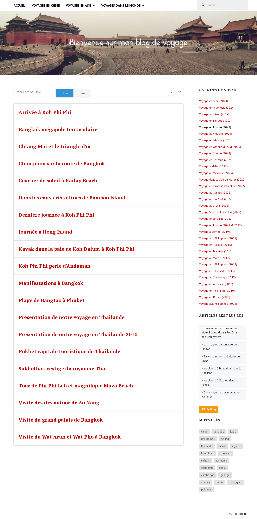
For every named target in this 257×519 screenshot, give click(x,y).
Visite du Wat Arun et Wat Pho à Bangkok (70, 436)
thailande (207, 446)
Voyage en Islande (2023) (215, 140)
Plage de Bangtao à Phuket (51, 300)
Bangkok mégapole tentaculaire (58, 129)
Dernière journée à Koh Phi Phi (56, 214)
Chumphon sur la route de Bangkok (62, 163)
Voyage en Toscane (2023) (215, 160)
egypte (236, 446)
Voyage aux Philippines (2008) (218, 304)
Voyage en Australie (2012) (216, 284)
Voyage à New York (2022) (215, 199)
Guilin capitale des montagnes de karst (221, 395)
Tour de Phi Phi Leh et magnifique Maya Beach (76, 385)
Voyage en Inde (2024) (213, 101)
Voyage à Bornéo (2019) (214, 232)
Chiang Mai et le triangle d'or (55, 146)
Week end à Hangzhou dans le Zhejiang (222, 371)
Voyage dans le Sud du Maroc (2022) (222, 179)
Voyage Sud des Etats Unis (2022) (220, 212)
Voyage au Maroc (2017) (214, 258)
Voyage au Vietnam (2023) (215, 133)
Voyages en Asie (78, 5)
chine (204, 431)
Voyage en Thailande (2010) (217, 290)
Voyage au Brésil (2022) (214, 205)
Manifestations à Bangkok (51, 283)
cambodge (207, 475)
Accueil (20, 5)
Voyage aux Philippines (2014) (218, 264)
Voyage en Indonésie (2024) (216, 107)
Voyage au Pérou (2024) (214, 114)
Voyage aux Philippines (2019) (218, 238)
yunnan (205, 482)
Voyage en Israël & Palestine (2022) (222, 186)
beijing (225, 439)
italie (233, 431)
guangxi (225, 475)
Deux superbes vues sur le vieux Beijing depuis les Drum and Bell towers (220, 332)
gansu (222, 468)
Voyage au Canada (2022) (215, 192)
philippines (208, 439)
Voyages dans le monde (120, 5)
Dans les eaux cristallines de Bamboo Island (72, 197)
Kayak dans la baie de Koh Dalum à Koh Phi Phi (76, 249)
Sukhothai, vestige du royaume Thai (63, 368)
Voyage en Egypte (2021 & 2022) (220, 225)
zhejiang (225, 453)
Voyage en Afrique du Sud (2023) (220, 147)
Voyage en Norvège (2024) (216, 120)
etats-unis (207, 468)
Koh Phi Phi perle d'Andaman (54, 265)
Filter (64, 93)
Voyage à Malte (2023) (213, 166)
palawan (206, 489)
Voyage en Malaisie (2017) (215, 251)
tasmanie (221, 460)
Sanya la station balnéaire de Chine (221, 359)
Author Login (237, 513)
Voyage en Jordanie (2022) (216, 219)
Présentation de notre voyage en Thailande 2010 (78, 334)
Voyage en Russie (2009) (214, 297)
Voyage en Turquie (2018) (215, 245)
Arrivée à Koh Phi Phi (45, 112)
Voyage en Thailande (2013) (217, 271)
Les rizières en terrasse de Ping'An (219, 347)
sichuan (205, 460)
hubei (219, 482)
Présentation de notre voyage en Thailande (72, 317)
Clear (82, 93)
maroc (222, 446)
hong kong (207, 453)
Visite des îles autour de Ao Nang (59, 402)
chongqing (235, 482)
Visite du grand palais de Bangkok (61, 419)
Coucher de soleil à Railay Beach (58, 180)
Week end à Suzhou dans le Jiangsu (220, 383)
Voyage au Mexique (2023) (216, 173)
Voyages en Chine (46, 5)
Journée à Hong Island (45, 231)
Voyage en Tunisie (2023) (215, 153)
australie (219, 431)
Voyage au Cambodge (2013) (217, 277)
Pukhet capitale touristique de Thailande (69, 351)
